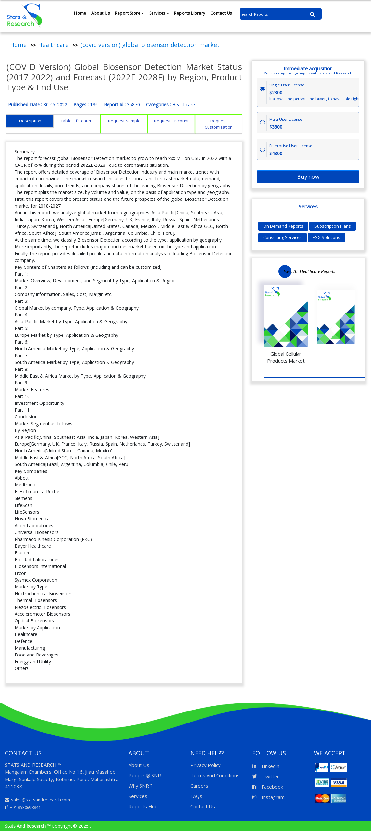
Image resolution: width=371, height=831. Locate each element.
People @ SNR (145, 775)
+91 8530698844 (22, 807)
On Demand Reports (283, 226)
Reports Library (189, 13)
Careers (199, 785)
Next (357, 271)
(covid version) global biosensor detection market (149, 45)
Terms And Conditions (215, 775)
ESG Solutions (326, 237)
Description (30, 121)
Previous (338, 271)
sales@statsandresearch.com (37, 800)
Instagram (268, 797)
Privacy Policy (205, 765)
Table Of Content (77, 121)
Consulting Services (282, 237)
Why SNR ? (140, 785)
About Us (100, 13)
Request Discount (171, 121)
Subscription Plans (332, 226)
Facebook (267, 786)
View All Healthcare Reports (309, 271)
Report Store (129, 13)
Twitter (265, 776)
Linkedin (265, 766)
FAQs (196, 796)
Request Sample (124, 121)
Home (80, 13)
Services (159, 13)
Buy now (308, 176)
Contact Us (221, 13)
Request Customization (219, 124)
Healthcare (53, 45)
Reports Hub (143, 806)
